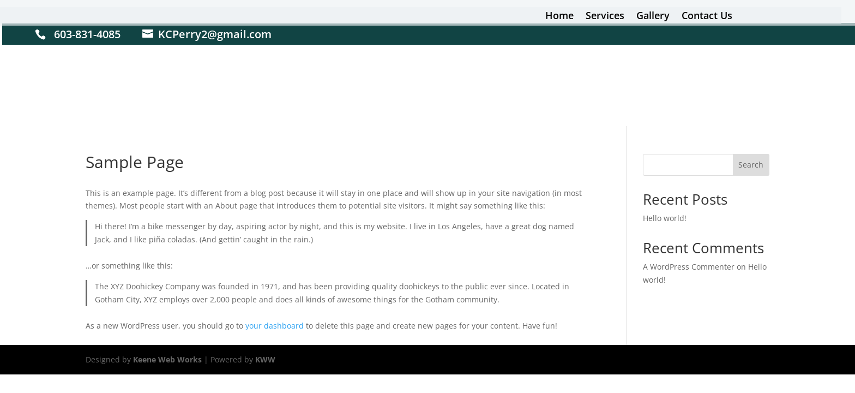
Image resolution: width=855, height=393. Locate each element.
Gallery (653, 16)
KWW (265, 359)
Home (559, 16)
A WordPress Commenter (688, 266)
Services (605, 16)
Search (750, 164)
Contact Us (707, 16)
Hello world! (665, 218)
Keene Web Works (167, 359)
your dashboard (274, 325)
